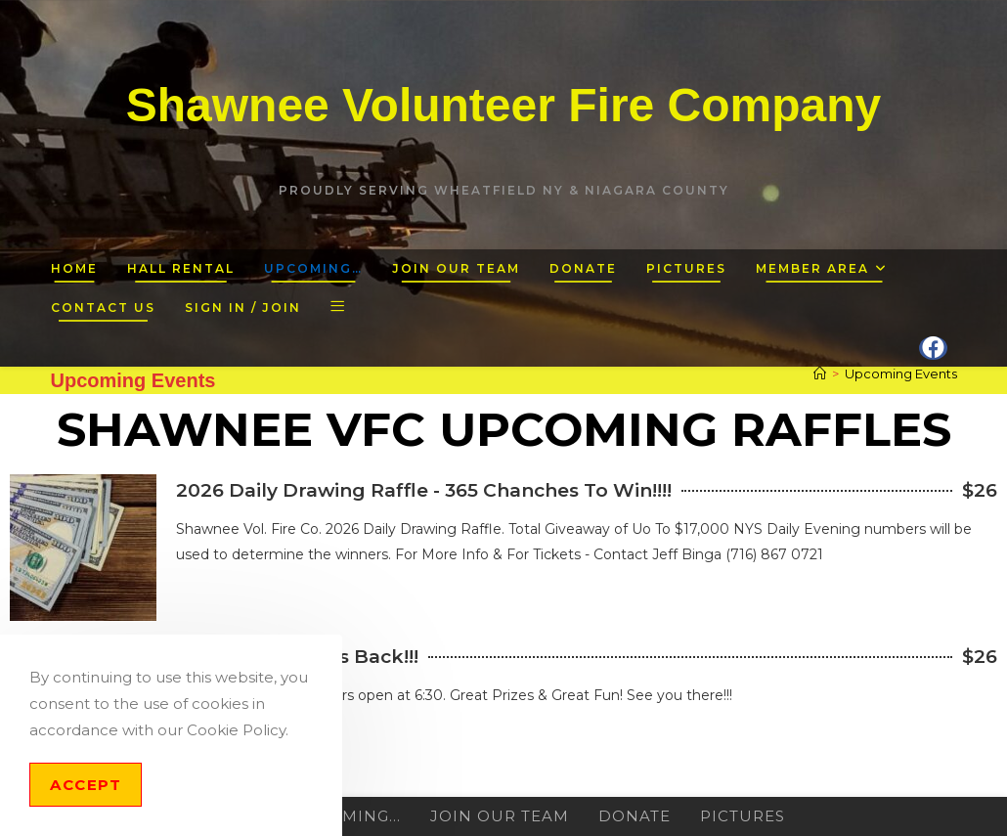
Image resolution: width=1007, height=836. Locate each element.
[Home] (819, 373)
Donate (634, 816)
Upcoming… (346, 816)
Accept (85, 784)
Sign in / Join (243, 307)
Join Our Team (499, 816)
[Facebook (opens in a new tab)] (933, 348)
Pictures (742, 816)
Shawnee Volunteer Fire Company (504, 105)
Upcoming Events (901, 373)
